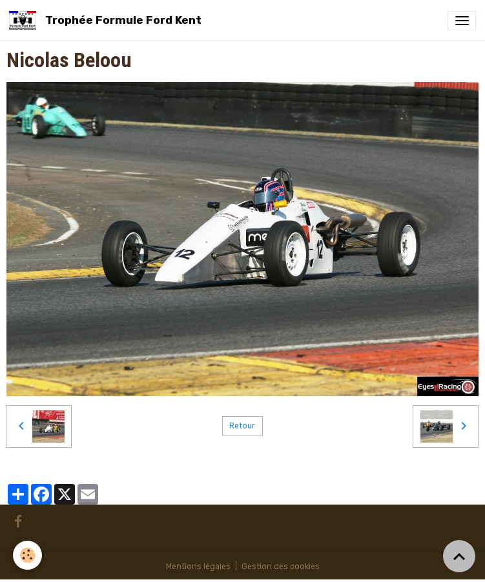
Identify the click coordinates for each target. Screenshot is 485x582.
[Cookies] (27, 555)
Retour (242, 425)
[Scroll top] (459, 556)
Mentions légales (198, 566)
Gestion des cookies (281, 566)
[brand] (107, 20)
